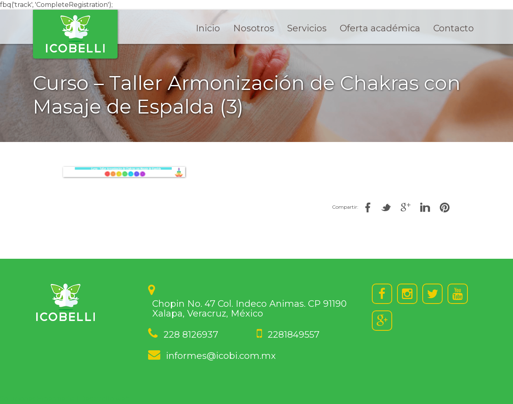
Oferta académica (380, 28)
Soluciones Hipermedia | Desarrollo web (65, 399)
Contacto (453, 28)
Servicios (307, 28)
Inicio (208, 28)
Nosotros (253, 28)
